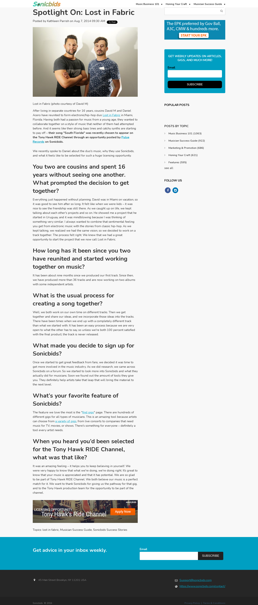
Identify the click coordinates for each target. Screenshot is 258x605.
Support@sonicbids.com (196, 580)
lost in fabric (50, 530)
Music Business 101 (185, 133)
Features (177, 162)
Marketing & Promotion (186, 148)
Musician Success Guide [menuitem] (208, 4)
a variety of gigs (65, 421)
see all (168, 168)
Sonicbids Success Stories (110, 530)
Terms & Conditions (214, 603)
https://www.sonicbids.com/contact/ (202, 586)
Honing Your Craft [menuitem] (176, 4)
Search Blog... (221, 11)
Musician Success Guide (76, 530)
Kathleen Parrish (58, 21)
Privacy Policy (192, 603)
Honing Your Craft (183, 155)
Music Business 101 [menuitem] (147, 4)
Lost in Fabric (111, 115)
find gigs (88, 412)
